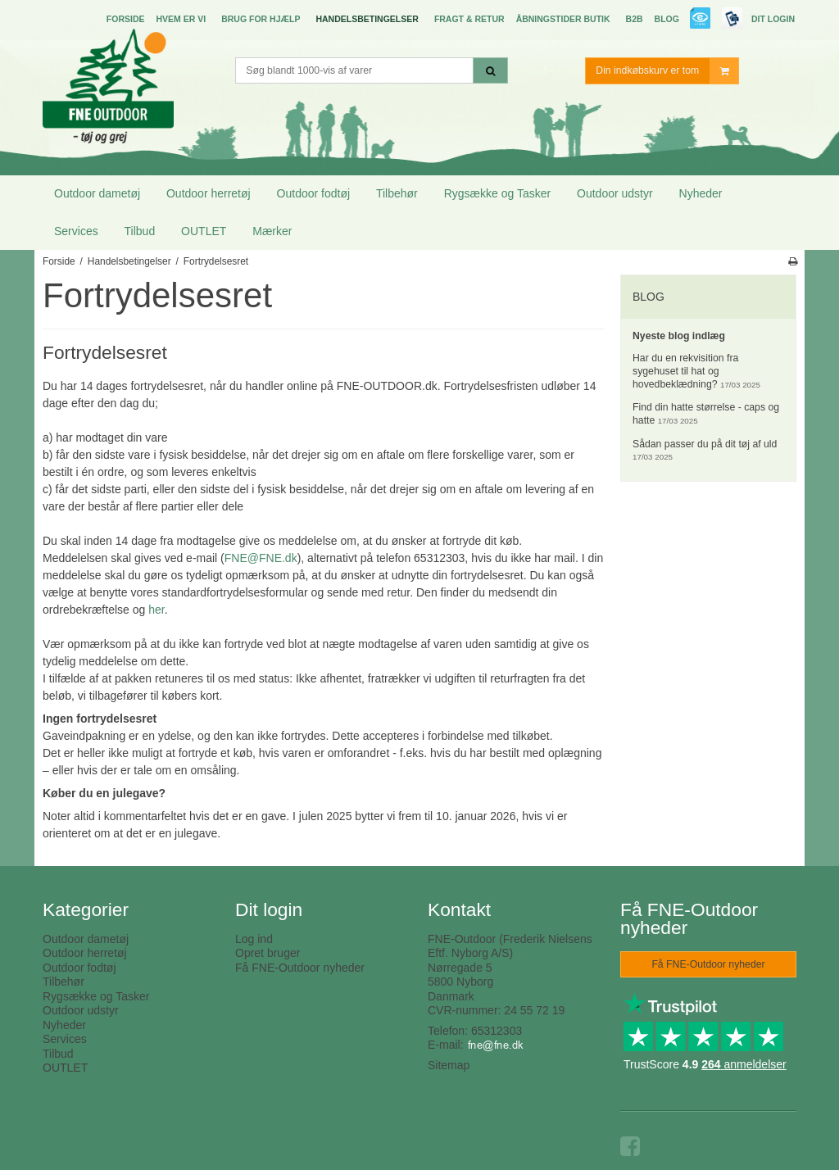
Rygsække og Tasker (497, 193)
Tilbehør (397, 193)
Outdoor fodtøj (314, 193)
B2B (634, 19)
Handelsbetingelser (366, 19)
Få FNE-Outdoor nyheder (300, 967)
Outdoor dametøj (97, 193)
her (156, 609)
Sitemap (448, 1065)
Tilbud (140, 231)
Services (76, 231)
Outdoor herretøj (208, 193)
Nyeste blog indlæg (679, 336)
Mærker (272, 231)
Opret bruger (267, 952)
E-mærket (701, 20)
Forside (126, 19)
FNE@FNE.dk (260, 558)
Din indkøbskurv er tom (667, 71)
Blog (667, 19)
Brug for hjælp (260, 19)
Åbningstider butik (563, 19)
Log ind (254, 939)
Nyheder (701, 193)
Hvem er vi (181, 19)
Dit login (773, 19)
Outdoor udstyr (615, 193)
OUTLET (203, 231)
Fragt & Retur (469, 19)
